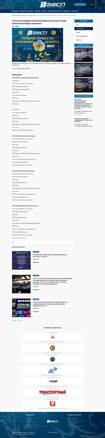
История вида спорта (72, 417)
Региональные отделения (32, 424)
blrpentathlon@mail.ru (28, 434)
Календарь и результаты (54, 11)
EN (92, 4)
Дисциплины (70, 424)
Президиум (28, 420)
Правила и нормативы (72, 422)
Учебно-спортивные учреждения (75, 426)
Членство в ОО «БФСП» (31, 427)
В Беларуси (31, 15)
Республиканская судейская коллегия (35, 426)
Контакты (75, 11)
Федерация (14, 11)
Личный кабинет (80, 4)
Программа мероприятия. (19, 238)
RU (89, 4)
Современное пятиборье (26, 11)
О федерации (29, 417)
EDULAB (91, 435)
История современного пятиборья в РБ (76, 420)
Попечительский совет (31, 422)
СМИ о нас (79, 40)
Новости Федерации (82, 36)
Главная (14, 15)
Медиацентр (67, 11)
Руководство (29, 419)
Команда (37, 11)
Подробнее (36, 262)
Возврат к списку (17, 320)
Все (77, 24)
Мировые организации (72, 419)
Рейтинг (43, 11)
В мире (78, 32)
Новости (25, 15)
